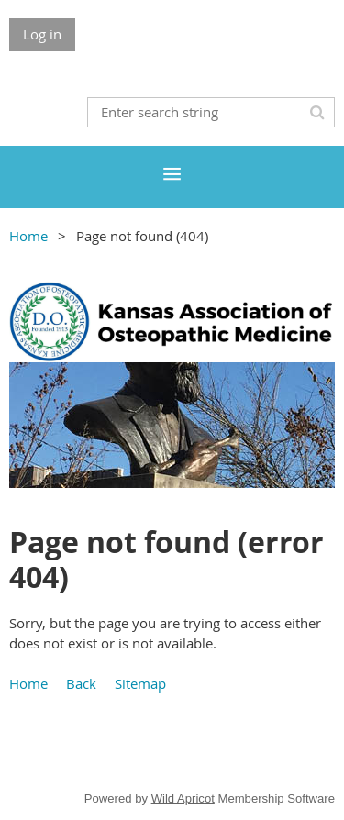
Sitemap (140, 683)
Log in (42, 34)
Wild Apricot (183, 798)
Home (28, 236)
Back (81, 683)
